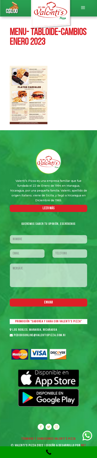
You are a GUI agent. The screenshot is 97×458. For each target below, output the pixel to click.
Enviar (48, 302)
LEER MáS (49, 208)
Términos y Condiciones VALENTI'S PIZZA (48, 438)
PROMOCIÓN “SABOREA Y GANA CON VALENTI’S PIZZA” (48, 321)
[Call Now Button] (48, 452)
